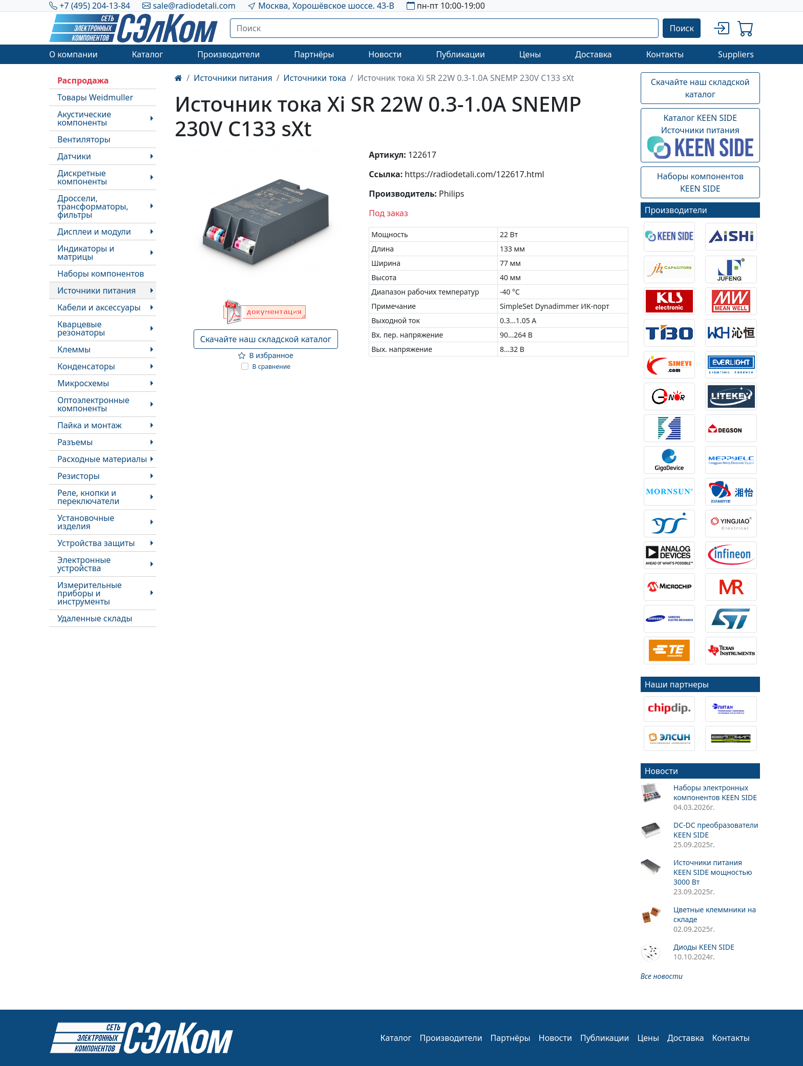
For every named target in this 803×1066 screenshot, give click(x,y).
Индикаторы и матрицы (85, 252)
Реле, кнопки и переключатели (88, 497)
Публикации (460, 54)
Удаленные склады (94, 618)
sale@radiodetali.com (194, 5)
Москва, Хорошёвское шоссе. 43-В (326, 5)
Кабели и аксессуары (99, 307)
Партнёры (314, 54)
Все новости (662, 976)
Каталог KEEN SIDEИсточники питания (700, 135)
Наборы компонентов (100, 273)
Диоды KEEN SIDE (703, 947)
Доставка (593, 54)
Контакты (665, 54)
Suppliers (736, 54)
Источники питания (96, 290)
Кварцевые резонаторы (81, 328)
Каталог (147, 54)
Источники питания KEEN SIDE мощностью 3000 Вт (712, 872)
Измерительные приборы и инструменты (89, 593)
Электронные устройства (84, 564)
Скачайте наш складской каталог (265, 339)
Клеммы (74, 349)
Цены (530, 54)
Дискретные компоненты (82, 177)
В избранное (265, 355)
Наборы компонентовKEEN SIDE (700, 182)
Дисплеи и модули (94, 231)
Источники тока (315, 77)
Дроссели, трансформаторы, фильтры (93, 206)
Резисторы (78, 476)
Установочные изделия (85, 522)
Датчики (74, 156)
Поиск (681, 28)
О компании (73, 54)
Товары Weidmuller (95, 97)
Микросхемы (83, 383)
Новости (385, 54)
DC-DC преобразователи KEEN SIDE (715, 830)
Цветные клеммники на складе (714, 914)
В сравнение (271, 366)
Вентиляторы (84, 139)
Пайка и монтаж (89, 425)
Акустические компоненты (84, 118)
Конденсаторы (86, 366)
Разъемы (75, 442)
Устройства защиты (96, 543)
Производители (228, 54)
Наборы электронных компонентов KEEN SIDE (715, 792)
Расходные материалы (102, 459)
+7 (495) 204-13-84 (94, 5)
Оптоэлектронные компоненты (93, 404)
